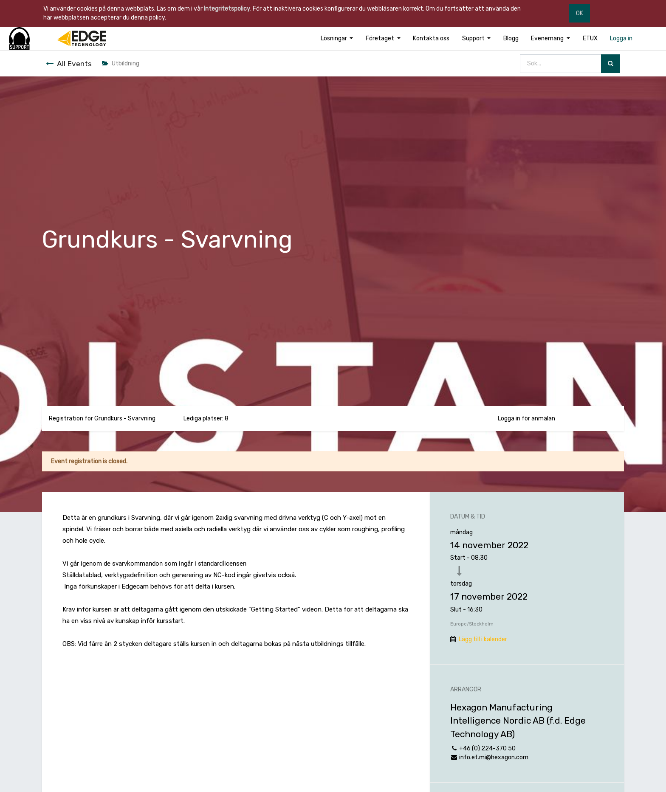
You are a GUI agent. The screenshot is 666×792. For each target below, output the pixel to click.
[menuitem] (431, 38)
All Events (69, 63)
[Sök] (610, 63)
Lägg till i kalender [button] (483, 639)
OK (579, 13)
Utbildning (120, 63)
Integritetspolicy (227, 8)
